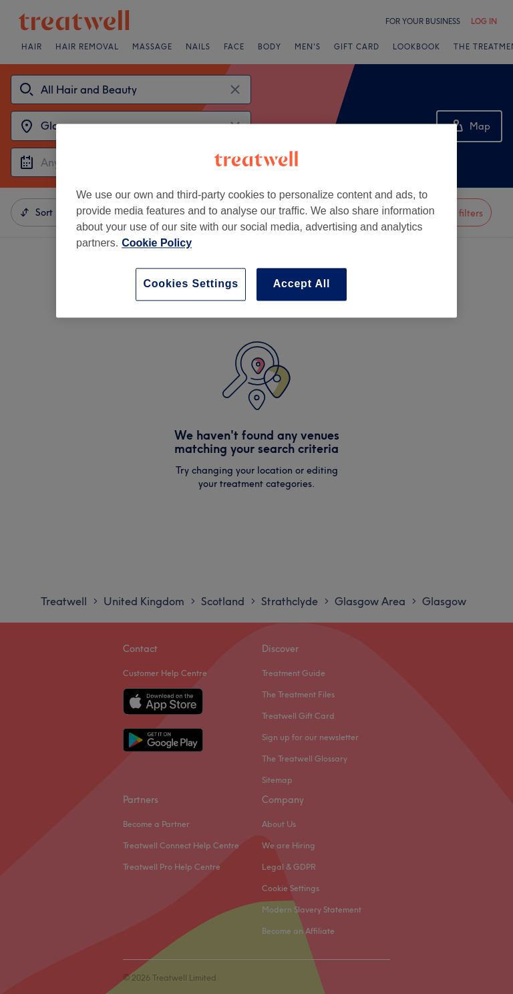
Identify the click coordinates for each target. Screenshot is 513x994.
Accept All (302, 284)
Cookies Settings (190, 284)
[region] (256, 220)
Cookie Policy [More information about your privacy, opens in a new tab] (157, 243)
